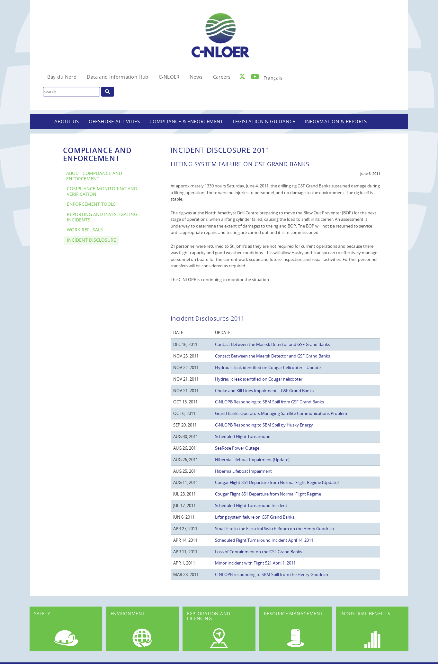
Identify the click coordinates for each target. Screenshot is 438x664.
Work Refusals (85, 230)
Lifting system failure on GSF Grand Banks (254, 517)
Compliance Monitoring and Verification (102, 191)
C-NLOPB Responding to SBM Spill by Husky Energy (264, 425)
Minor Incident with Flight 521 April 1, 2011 (255, 563)
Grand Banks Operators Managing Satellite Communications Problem (281, 413)
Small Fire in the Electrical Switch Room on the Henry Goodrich (274, 528)
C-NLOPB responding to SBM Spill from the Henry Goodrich (271, 574)
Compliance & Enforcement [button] (186, 121)
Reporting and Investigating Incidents (102, 217)
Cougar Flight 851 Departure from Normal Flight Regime (268, 494)
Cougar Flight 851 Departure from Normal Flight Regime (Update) (277, 482)
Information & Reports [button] (336, 121)
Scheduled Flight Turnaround (243, 436)
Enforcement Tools (91, 204)
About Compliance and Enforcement (94, 176)
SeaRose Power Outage (237, 448)
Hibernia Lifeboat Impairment (243, 471)
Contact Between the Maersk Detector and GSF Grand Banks (272, 344)
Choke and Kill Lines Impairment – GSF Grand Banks (264, 390)
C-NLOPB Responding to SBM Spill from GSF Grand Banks (269, 402)
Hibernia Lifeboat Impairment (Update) (252, 459)
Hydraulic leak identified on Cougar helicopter (258, 379)
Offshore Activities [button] (114, 121)
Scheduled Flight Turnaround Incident (251, 505)
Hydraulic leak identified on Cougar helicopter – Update (268, 367)
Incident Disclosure (91, 240)
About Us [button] (66, 121)
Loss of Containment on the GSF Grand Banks (258, 552)
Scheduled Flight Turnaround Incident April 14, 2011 (264, 540)
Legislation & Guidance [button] (264, 121)
